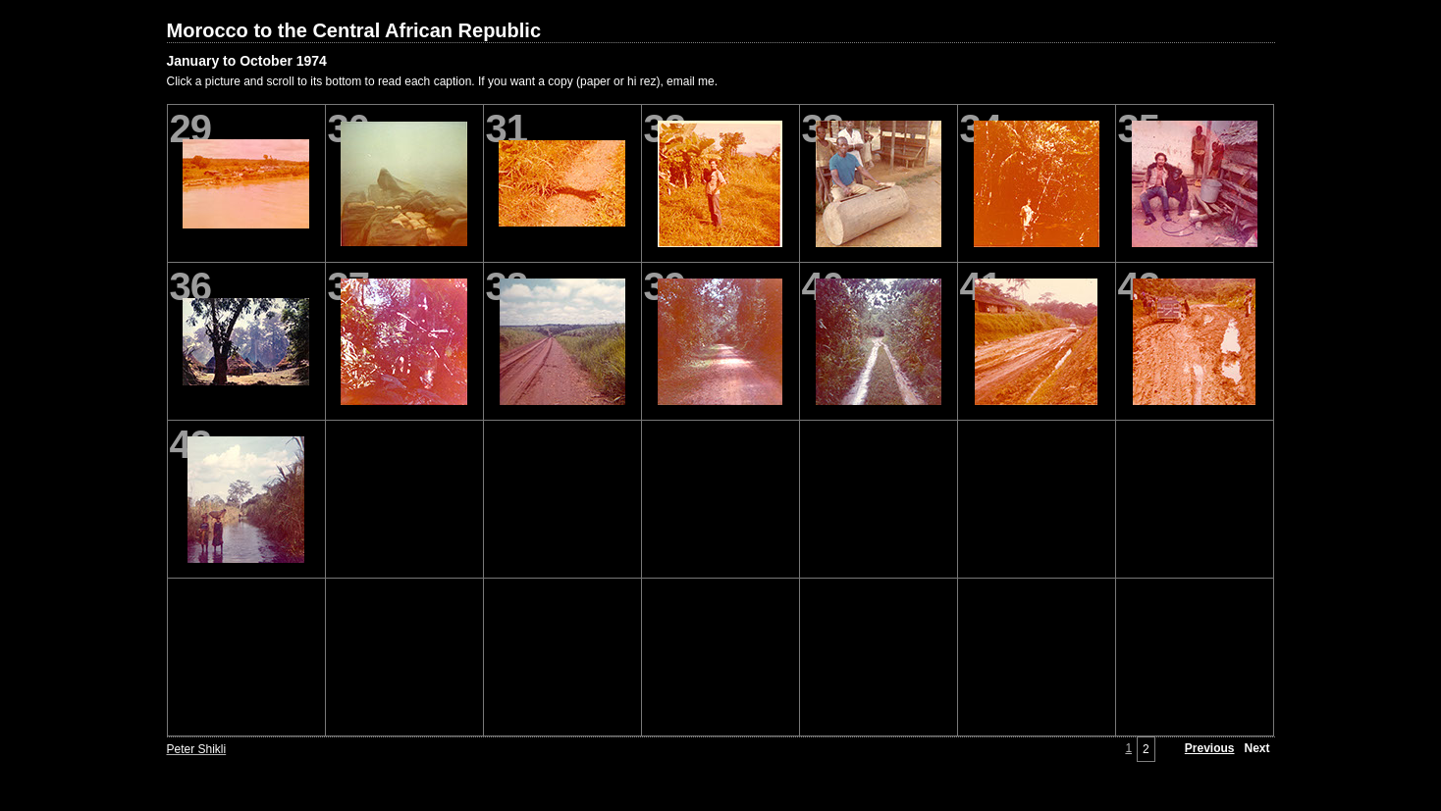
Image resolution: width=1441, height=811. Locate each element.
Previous (1210, 748)
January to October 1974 (247, 61)
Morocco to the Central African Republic (354, 30)
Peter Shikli (197, 749)
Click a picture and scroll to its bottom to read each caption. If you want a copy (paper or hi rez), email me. (443, 81)
